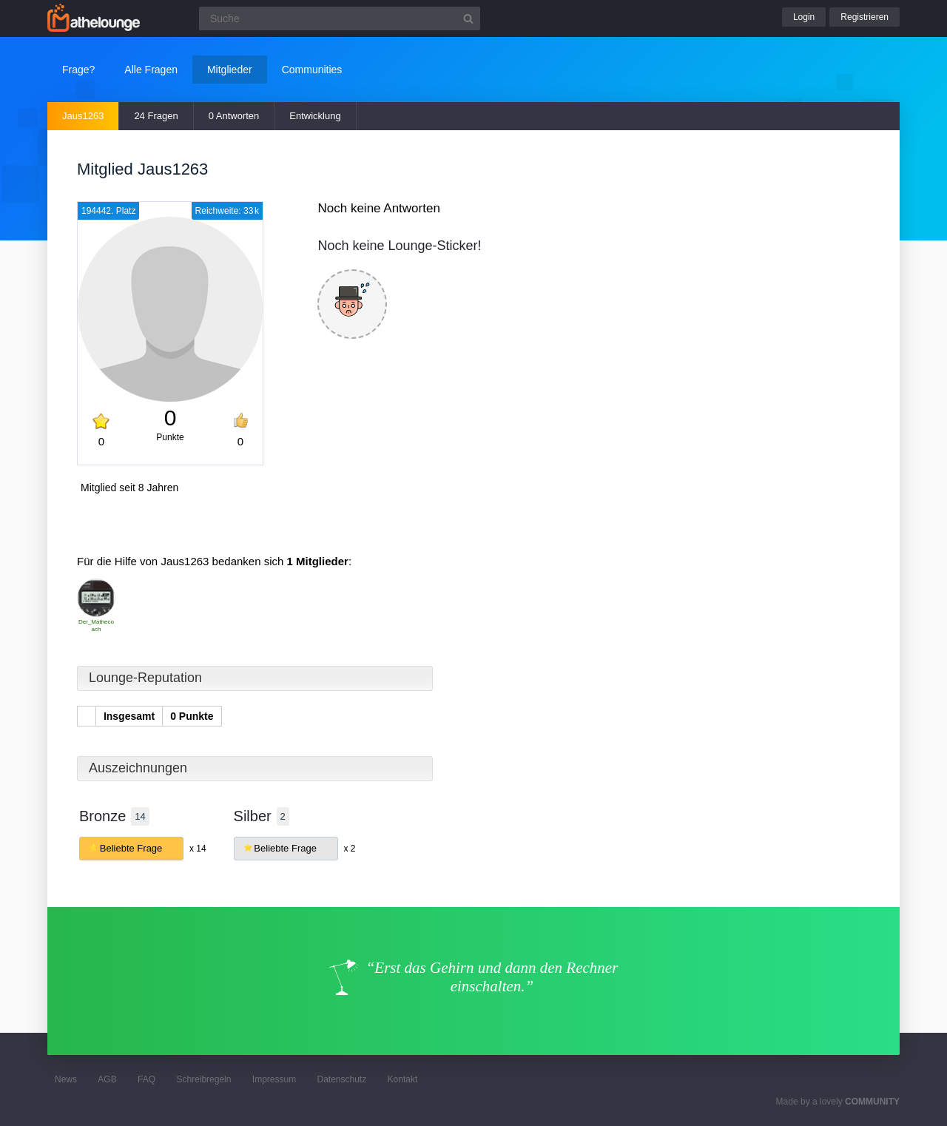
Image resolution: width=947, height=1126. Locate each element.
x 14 (197, 848)
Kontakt (403, 1079)
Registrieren (864, 17)
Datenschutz (341, 1079)
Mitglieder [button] (229, 69)
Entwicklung (314, 115)
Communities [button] (312, 69)
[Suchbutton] (468, 18)
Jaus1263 (83, 115)
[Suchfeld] (339, 18)
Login (804, 17)
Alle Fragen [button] (151, 69)
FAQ (146, 1079)
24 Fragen (156, 115)
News (66, 1079)
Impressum (274, 1079)
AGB (107, 1079)
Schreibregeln (203, 1079)
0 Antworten (234, 115)
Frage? (78, 69)
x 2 (349, 848)
